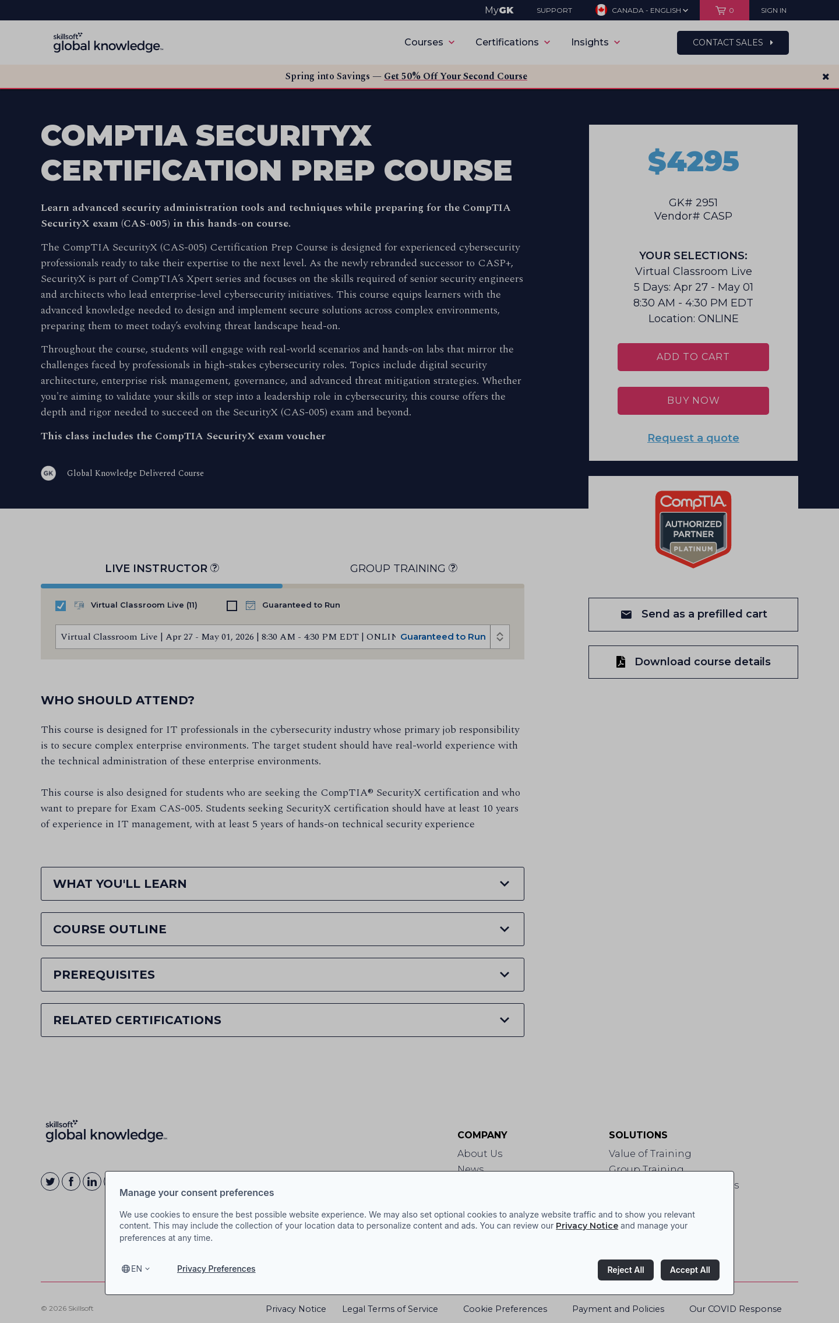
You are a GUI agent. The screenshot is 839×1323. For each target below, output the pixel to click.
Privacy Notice (587, 1225)
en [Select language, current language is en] (136, 1268)
